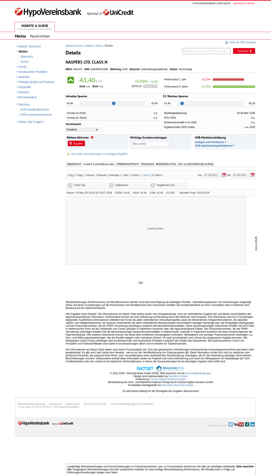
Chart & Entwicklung (98, 164)
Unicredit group (244, 3)
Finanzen (147, 164)
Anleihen (24, 77)
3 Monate (101, 175)
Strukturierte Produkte (32, 72)
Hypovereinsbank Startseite (212, 3)
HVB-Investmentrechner (36, 114)
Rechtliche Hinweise (95, 404)
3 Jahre (134, 175)
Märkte (89, 45)
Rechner (24, 104)
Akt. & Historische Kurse (195, 164)
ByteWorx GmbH (178, 376)
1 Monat (89, 175)
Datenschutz (73, 404)
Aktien (23, 51)
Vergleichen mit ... (167, 185)
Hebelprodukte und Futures (36, 82)
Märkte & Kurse (74, 45)
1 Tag (70, 175)
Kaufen (78, 143)
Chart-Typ (79, 185)
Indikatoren (121, 185)
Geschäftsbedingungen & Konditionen (132, 404)
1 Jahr (124, 175)
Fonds (22, 66)
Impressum (55, 404)
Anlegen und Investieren (209, 142)
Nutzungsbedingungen (198, 373)
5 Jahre (145, 175)
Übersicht (26, 56)
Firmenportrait (127, 164)
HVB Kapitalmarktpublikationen (213, 145)
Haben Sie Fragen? (31, 122)
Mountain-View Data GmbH (177, 385)
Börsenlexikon (27, 97)
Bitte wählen (139, 143)
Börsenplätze (166, 164)
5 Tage (79, 175)
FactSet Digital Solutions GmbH (167, 379)
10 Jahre (156, 175)
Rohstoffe (24, 87)
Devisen (23, 92)
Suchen (243, 51)
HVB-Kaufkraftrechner (34, 109)
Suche (24, 61)
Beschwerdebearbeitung (31, 404)
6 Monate (114, 175)
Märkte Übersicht (29, 46)
